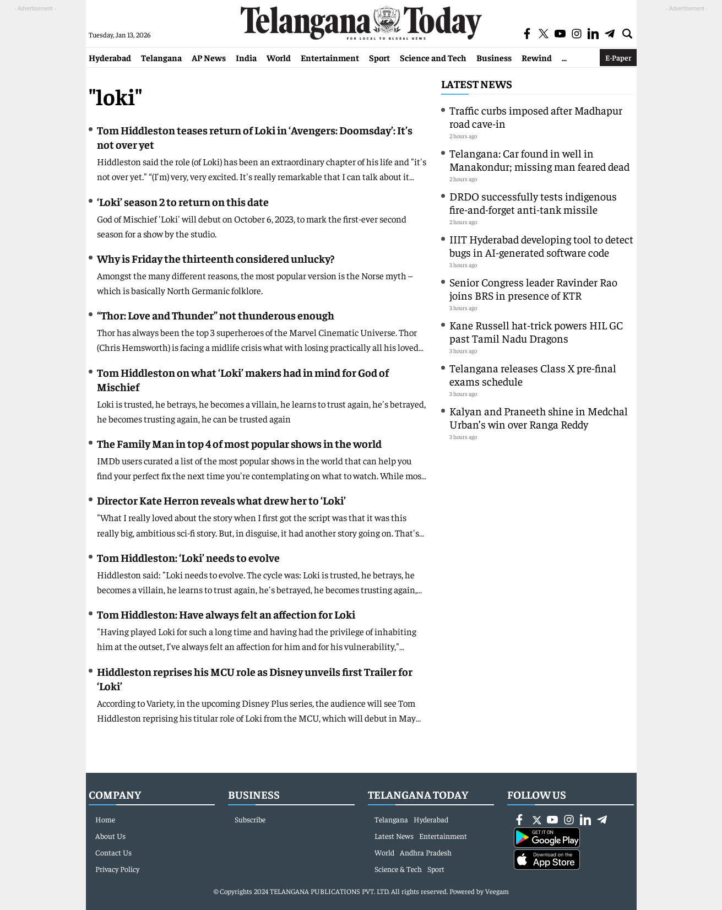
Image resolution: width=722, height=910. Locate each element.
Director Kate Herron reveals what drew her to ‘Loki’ (221, 500)
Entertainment (330, 57)
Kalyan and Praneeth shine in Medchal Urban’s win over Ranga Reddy (538, 417)
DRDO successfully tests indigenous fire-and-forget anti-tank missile (533, 202)
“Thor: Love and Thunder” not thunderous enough (215, 315)
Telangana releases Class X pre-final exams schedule (532, 374)
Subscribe (250, 819)
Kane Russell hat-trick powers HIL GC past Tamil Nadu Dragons (536, 331)
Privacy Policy (117, 869)
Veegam (497, 891)
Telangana (161, 57)
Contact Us (113, 852)
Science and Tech (433, 57)
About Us (110, 836)
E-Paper (618, 57)
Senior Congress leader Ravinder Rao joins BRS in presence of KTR (533, 288)
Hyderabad (110, 57)
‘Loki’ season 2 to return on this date (183, 201)
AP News (209, 57)
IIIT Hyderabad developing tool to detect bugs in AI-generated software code (541, 245)
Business (494, 57)
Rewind (537, 57)
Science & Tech (398, 869)
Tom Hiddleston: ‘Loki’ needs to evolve (188, 557)
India (246, 57)
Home (105, 819)
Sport (379, 57)
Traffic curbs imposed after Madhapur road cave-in (535, 116)
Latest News (476, 83)
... (564, 57)
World (279, 57)
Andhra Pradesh (426, 852)
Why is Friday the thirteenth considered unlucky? (215, 258)
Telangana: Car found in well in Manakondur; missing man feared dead (539, 159)
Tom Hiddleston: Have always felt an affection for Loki (226, 614)
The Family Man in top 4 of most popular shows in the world (239, 443)
